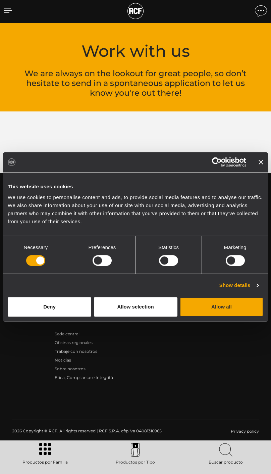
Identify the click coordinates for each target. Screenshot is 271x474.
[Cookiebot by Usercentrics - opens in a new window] (216, 162)
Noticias (63, 360)
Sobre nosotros (70, 368)
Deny (49, 307)
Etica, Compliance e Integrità (84, 377)
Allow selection (135, 307)
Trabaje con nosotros (76, 351)
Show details (235, 285)
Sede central (67, 333)
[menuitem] (244, 431)
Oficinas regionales (74, 342)
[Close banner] (261, 162)
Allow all (221, 307)
